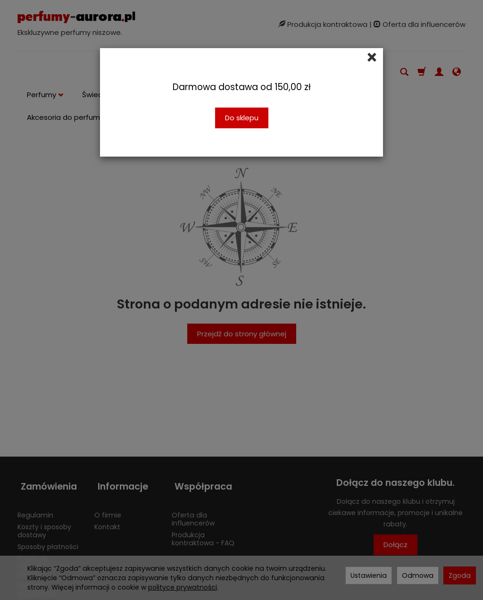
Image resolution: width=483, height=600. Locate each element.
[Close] (372, 57)
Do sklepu (241, 118)
